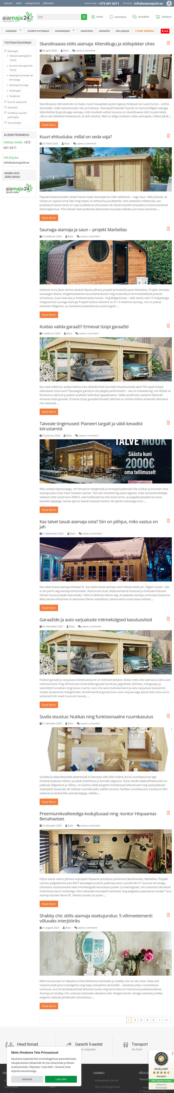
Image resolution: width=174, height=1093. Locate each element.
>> (166, 1020)
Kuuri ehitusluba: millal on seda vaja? (76, 137)
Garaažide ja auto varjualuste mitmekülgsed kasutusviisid (96, 619)
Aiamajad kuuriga (19, 85)
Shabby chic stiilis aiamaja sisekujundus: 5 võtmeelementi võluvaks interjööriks (96, 918)
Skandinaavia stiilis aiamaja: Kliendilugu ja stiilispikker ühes (97, 44)
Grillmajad (122, 31)
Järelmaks (48, 3)
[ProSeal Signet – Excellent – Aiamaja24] (161, 1065)
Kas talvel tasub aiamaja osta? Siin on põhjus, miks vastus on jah (99, 524)
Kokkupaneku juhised (107, 1080)
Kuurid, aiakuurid (17, 102)
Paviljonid (14, 96)
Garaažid (104, 31)
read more (49, 125)
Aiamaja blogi (32, 3)
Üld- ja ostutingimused (107, 1086)
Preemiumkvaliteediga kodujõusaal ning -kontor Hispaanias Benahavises (98, 816)
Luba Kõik (61, 1079)
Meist (19, 3)
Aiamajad (11, 31)
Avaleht (8, 3)
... (170, 116)
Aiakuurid (87, 31)
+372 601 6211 (108, 3)
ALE (165, 31)
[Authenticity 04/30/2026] (161, 1086)
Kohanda (27, 1079)
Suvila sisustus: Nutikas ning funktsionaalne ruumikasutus (96, 716)
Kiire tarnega (144, 31)
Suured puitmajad (38, 31)
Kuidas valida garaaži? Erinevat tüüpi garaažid (84, 326)
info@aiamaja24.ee (148, 3)
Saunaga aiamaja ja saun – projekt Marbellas (83, 229)
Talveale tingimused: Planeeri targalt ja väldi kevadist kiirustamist (91, 426)
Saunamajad (62, 31)
